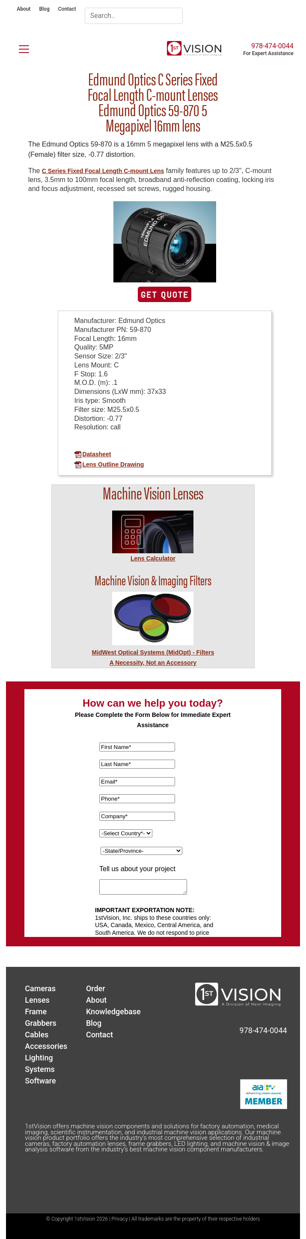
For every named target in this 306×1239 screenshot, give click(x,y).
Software (40, 1080)
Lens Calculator (153, 558)
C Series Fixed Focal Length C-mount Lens (103, 170)
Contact (67, 9)
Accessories (46, 1046)
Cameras (40, 988)
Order (95, 988)
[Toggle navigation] (18, 47)
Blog (44, 9)
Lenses (37, 999)
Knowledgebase (113, 1011)
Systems (40, 1069)
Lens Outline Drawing (109, 464)
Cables (36, 1034)
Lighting (39, 1057)
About (23, 9)
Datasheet (92, 454)
